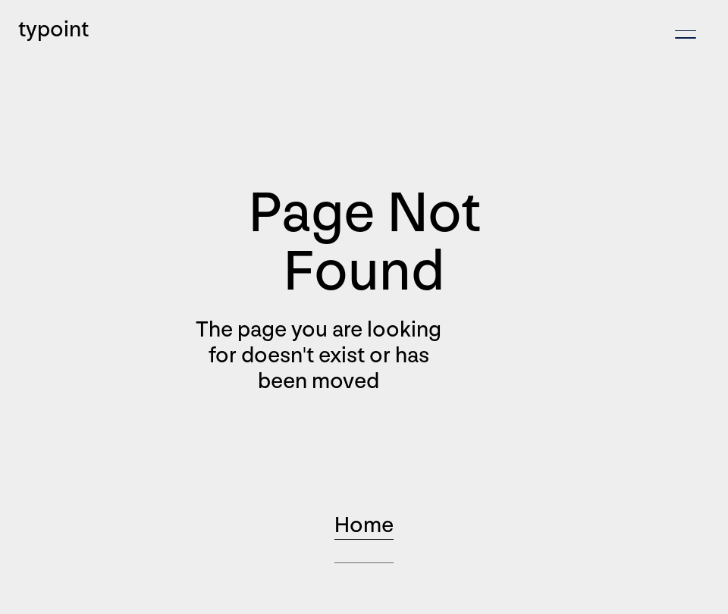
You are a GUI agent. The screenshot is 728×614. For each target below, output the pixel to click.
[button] (685, 34)
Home (364, 525)
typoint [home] (53, 29)
